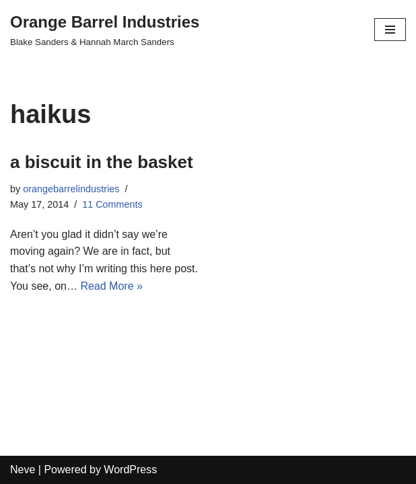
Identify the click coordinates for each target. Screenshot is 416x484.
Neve (22, 469)
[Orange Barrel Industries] (104, 29)
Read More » (111, 286)
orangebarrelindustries (71, 189)
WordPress (130, 469)
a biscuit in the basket (101, 162)
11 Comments (112, 204)
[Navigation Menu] (390, 29)
